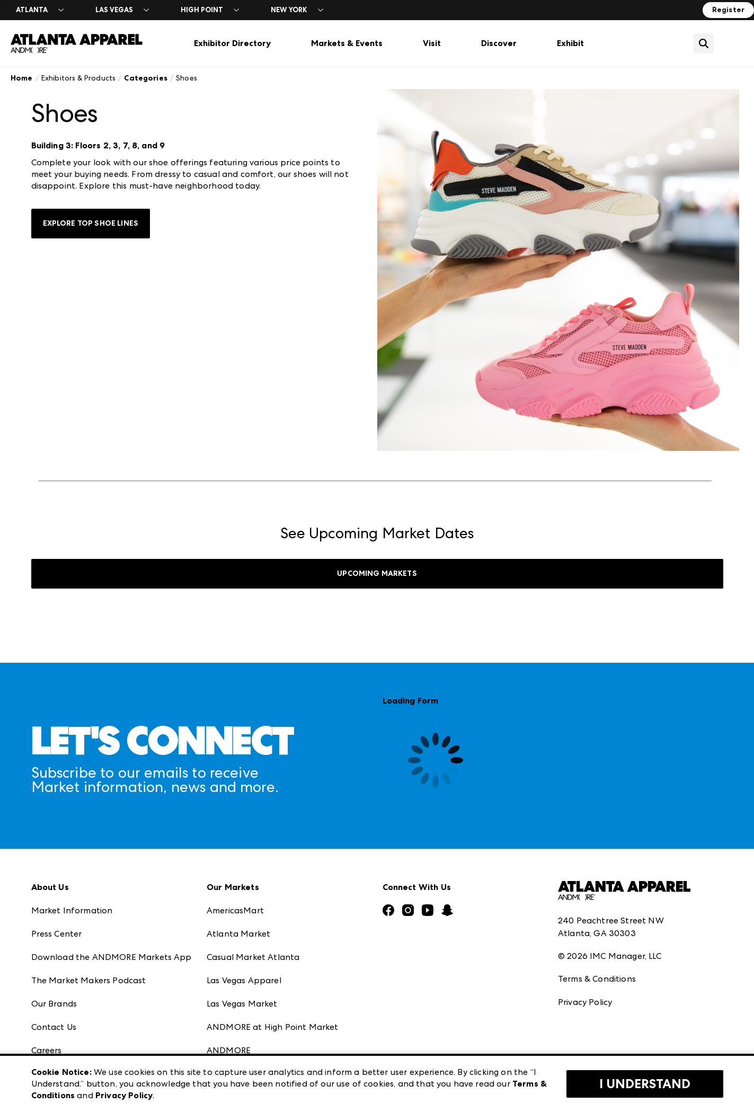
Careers (46, 1050)
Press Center (56, 934)
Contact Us (54, 1027)
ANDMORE (229, 1050)
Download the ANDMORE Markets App (111, 957)
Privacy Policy (585, 1002)
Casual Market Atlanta (253, 957)
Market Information (72, 910)
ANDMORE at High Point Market (272, 1027)
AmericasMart (235, 910)
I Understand (644, 1084)
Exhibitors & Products (78, 78)
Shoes (186, 78)
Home (22, 78)
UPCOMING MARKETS (377, 573)
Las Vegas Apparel (244, 980)
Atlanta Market (238, 934)
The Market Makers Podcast (88, 980)
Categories (145, 78)
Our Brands (54, 1004)
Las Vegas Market (242, 1004)
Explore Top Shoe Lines (91, 223)
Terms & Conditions (597, 979)
